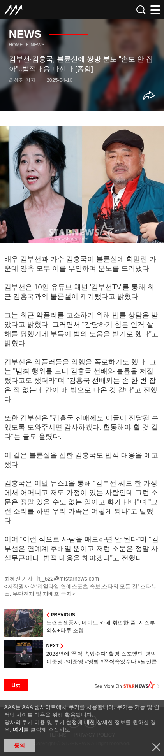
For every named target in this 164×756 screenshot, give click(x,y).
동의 (19, 745)
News (38, 44)
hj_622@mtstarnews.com (68, 578)
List (16, 685)
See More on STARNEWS (127, 685)
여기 (17, 729)
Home (16, 44)
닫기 (156, 747)
